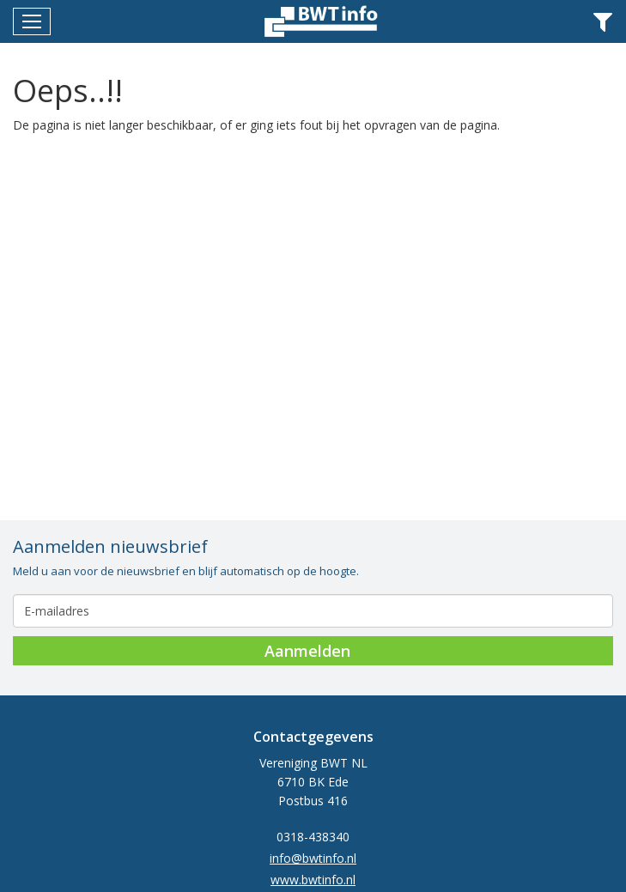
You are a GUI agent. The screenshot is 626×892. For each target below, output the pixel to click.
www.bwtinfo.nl (313, 879)
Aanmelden (307, 650)
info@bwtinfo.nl (313, 858)
